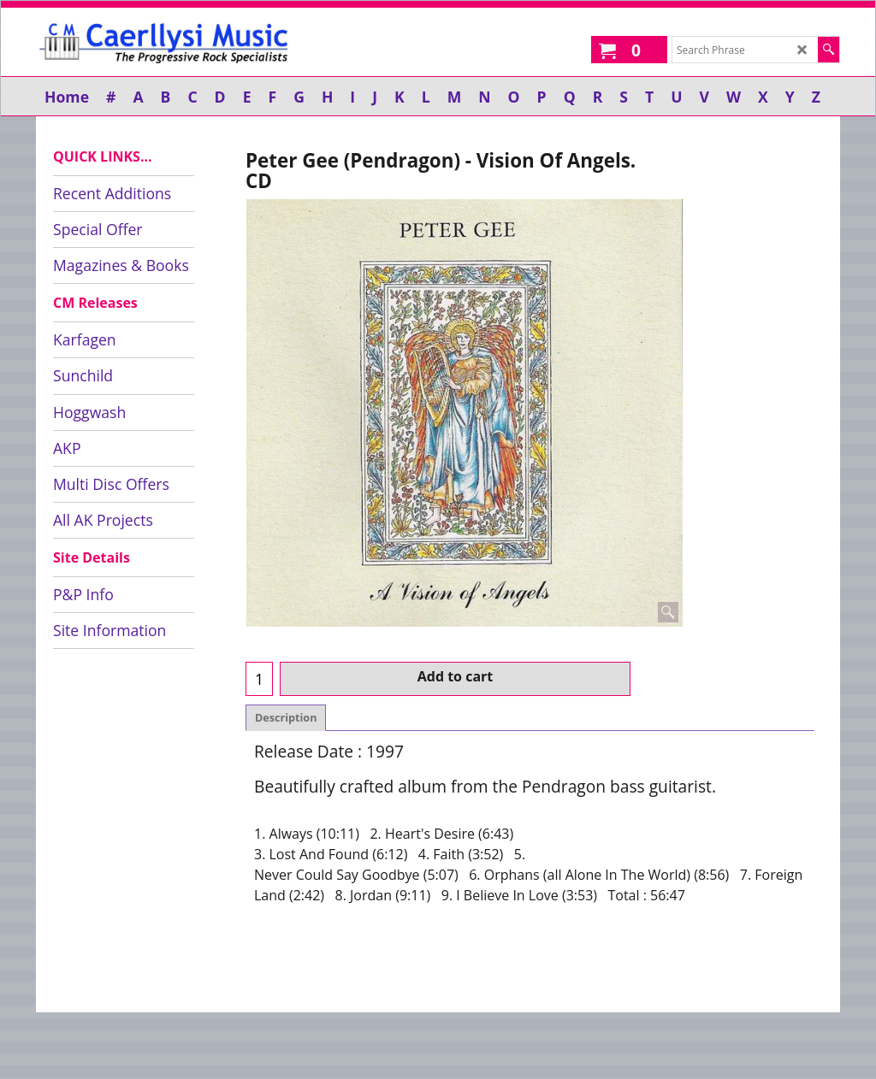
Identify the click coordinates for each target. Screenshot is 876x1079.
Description (286, 717)
